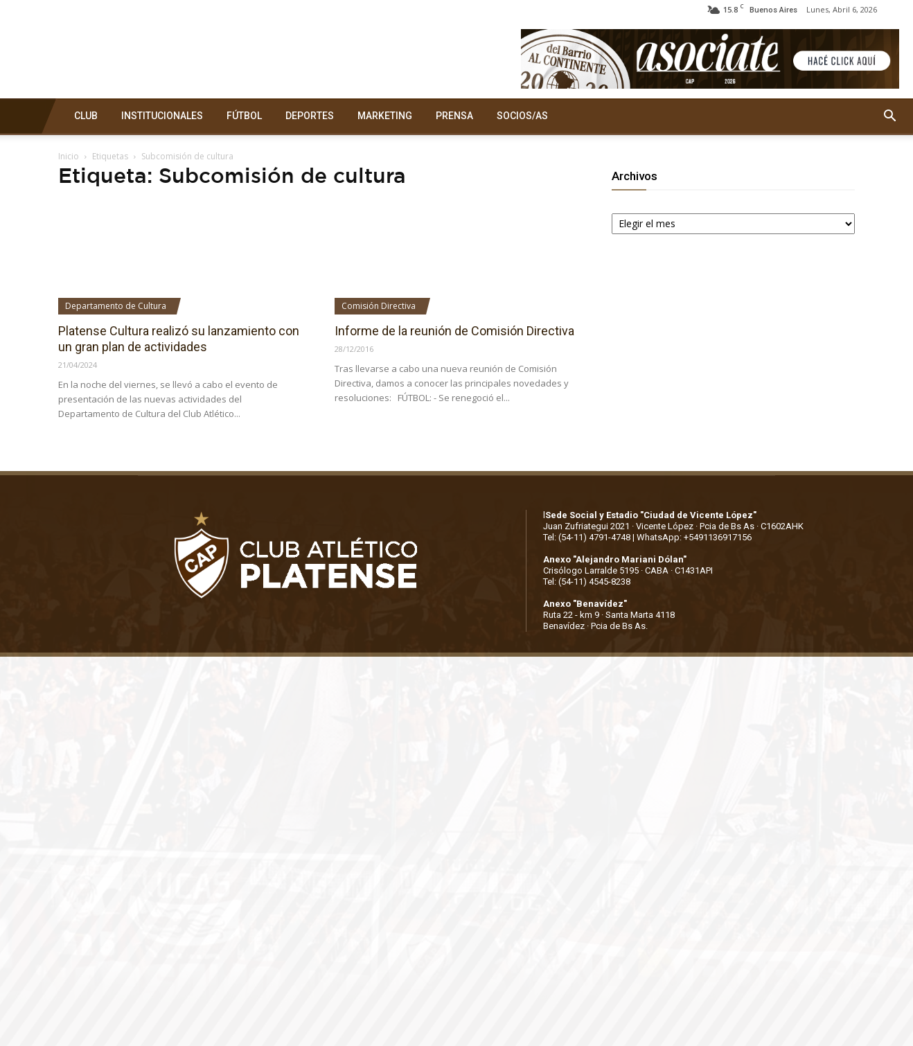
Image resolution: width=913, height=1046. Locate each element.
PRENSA (454, 115)
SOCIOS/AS (522, 115)
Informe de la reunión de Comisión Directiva (454, 330)
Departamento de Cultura (115, 306)
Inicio (68, 156)
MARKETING (384, 115)
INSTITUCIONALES (162, 115)
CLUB (86, 115)
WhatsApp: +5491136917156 (694, 537)
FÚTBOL (244, 115)
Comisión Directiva (379, 306)
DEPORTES (309, 115)
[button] (889, 116)
